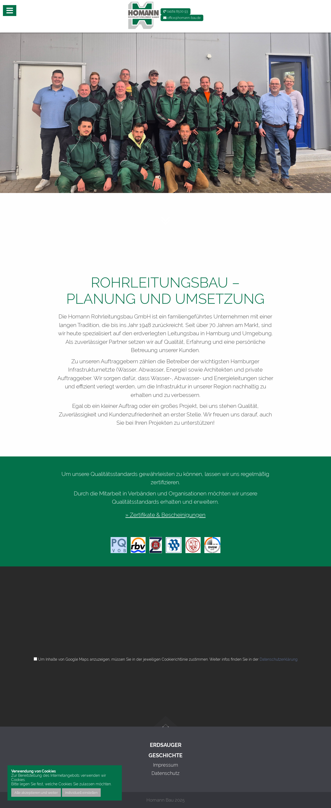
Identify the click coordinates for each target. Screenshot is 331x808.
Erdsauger (165, 745)
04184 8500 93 (175, 11)
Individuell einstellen (81, 792)
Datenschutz (165, 773)
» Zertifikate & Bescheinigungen (165, 514)
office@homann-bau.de (182, 18)
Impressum (165, 765)
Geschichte (165, 755)
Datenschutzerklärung (279, 659)
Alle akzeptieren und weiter (36, 792)
